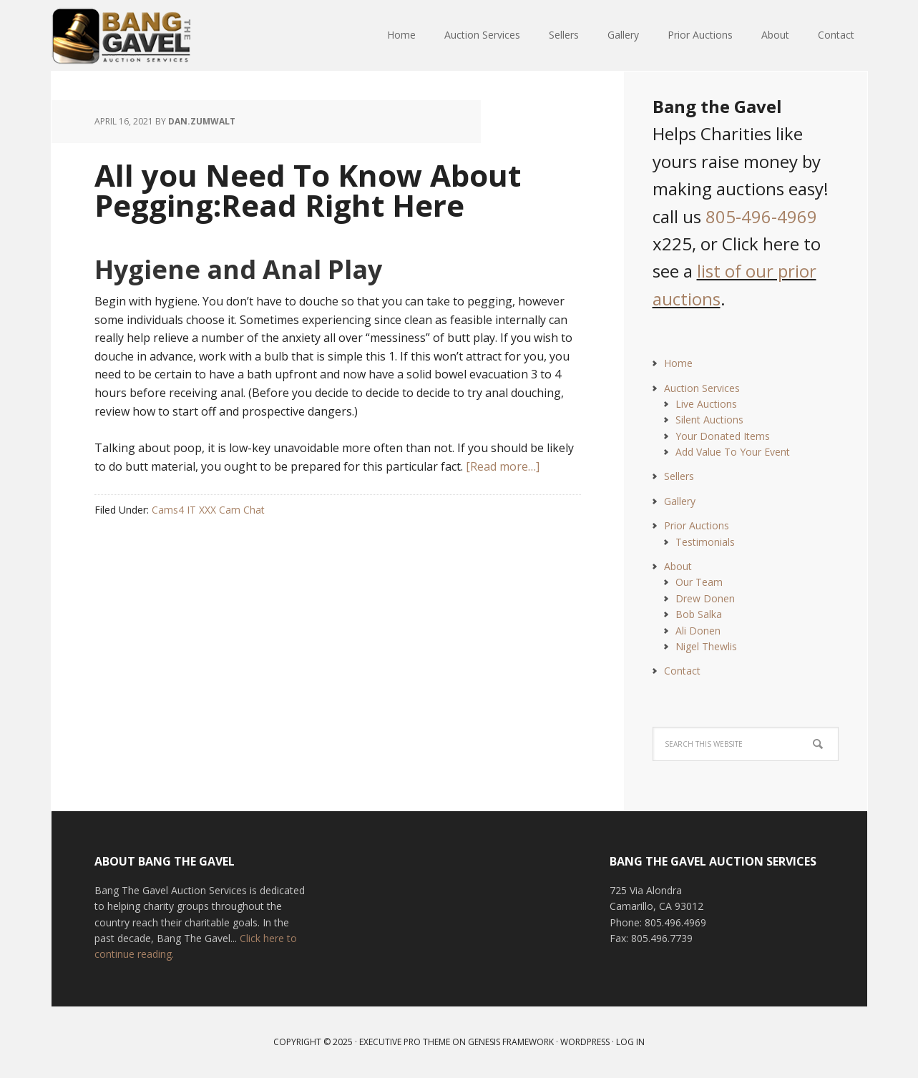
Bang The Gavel (145, 36)
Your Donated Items (722, 436)
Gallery (679, 501)
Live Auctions (706, 404)
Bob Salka (698, 614)
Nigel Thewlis (706, 646)
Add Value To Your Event (732, 452)
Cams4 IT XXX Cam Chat (208, 509)
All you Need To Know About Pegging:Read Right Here (307, 190)
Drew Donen (705, 598)
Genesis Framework (511, 1042)
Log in (630, 1042)
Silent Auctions (709, 419)
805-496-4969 (761, 216)
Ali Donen (698, 630)
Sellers (679, 476)
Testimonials (705, 542)
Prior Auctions (696, 525)
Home (678, 363)
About (678, 566)
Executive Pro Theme (404, 1042)
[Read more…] (502, 466)
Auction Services (702, 388)
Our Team (699, 582)
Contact (682, 670)
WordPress (585, 1042)
